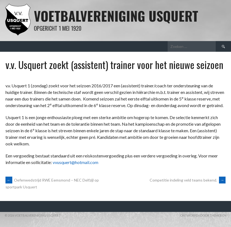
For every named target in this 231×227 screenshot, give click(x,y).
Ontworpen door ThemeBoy (203, 215)
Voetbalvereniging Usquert (116, 15)
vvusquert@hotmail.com (75, 162)
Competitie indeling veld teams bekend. (188, 180)
